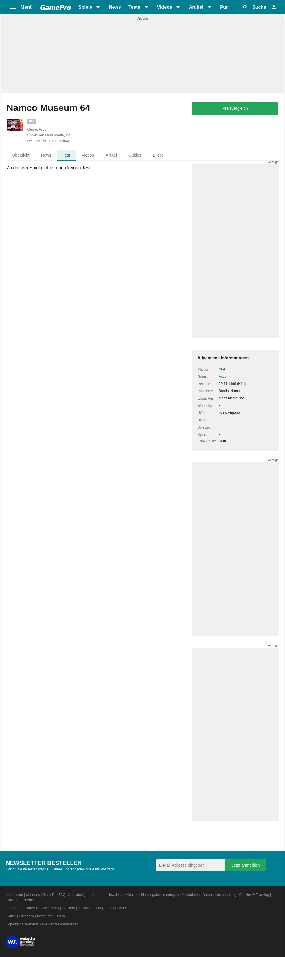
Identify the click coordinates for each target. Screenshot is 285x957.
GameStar (14, 908)
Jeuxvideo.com (89, 908)
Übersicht (21, 155)
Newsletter (115, 895)
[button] (21, 7)
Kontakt (133, 895)
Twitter (11, 916)
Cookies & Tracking (254, 895)
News (115, 7)
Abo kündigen (78, 895)
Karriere (98, 895)
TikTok (60, 916)
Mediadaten (190, 895)
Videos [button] (164, 7)
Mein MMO (50, 908)
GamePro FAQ (54, 895)
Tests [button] (134, 7)
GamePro (31, 908)
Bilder (158, 155)
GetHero (68, 908)
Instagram (44, 916)
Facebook (26, 916)
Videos (88, 155)
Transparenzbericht (21, 900)
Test (66, 155)
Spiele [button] (85, 7)
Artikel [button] (196, 7)
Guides (134, 155)
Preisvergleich (235, 108)
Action (223, 376)
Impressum (14, 895)
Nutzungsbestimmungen (160, 895)
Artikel (111, 155)
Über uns (33, 895)
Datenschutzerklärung (219, 895)
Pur (224, 7)
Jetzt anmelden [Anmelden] (245, 865)
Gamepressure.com (119, 908)
